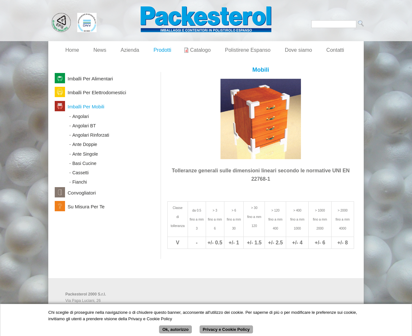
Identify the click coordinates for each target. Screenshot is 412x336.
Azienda (130, 50)
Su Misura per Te (86, 206)
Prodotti (162, 50)
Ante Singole (85, 154)
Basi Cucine (84, 163)
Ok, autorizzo (175, 331)
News (99, 50)
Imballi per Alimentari (90, 78)
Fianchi (79, 182)
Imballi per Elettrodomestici (97, 92)
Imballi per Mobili (86, 106)
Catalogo (200, 50)
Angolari (80, 116)
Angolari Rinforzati (90, 135)
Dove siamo (298, 50)
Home (72, 50)
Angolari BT (84, 125)
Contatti (335, 50)
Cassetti (80, 172)
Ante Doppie (84, 144)
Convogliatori (82, 192)
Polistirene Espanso (247, 50)
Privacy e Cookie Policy (226, 331)
